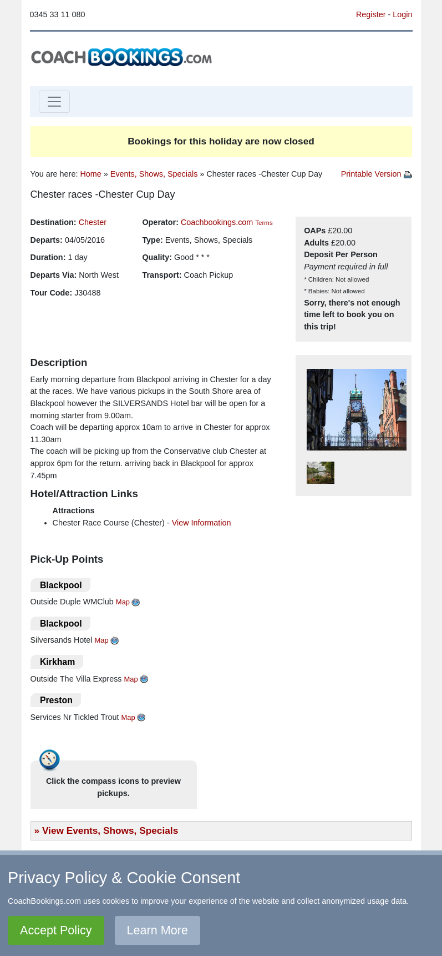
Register (371, 14)
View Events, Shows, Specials (110, 830)
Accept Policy (56, 930)
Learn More (157, 930)
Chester (92, 222)
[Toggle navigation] (54, 102)
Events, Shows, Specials (154, 173)
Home (90, 173)
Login (402, 14)
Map (123, 602)
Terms (263, 222)
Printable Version (376, 173)
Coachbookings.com (217, 222)
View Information (201, 522)
